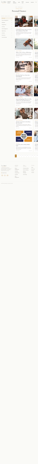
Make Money (7, 30)
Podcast (27, 2)
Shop (19, 2)
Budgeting (7, 22)
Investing (7, 26)
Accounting (25, 174)
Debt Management (7, 28)
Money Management (7, 20)
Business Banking (25, 169)
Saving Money (7, 24)
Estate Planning (7, 37)
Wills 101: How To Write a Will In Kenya (23, 52)
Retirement (7, 35)
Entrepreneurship (26, 168)
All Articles (3, 18)
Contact (32, 2)
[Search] (36, 2)
